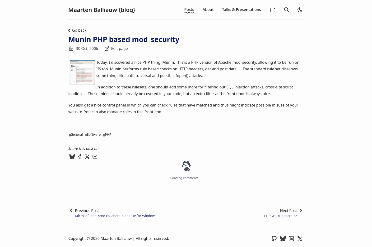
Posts (189, 9)
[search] (286, 10)
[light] (300, 10)
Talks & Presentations (241, 9)
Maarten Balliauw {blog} (101, 10)
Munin (168, 62)
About (208, 9)
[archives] (272, 10)
